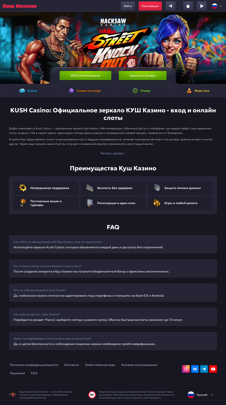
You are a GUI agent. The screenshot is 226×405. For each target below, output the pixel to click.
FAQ (34, 373)
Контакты (71, 365)
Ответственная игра (100, 365)
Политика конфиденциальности (34, 365)
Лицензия (17, 373)
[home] (19, 6)
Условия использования (139, 365)
